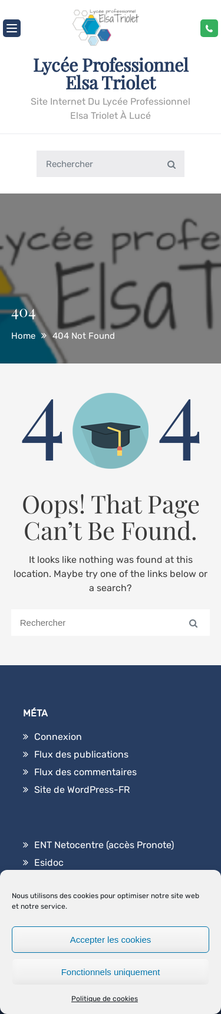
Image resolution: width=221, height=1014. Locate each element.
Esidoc (49, 862)
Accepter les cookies (110, 940)
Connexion (58, 736)
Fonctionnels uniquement (110, 972)
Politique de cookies (104, 999)
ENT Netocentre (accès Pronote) (104, 844)
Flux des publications (81, 754)
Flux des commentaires (85, 772)
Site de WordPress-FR (82, 789)
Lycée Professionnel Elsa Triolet (111, 73)
